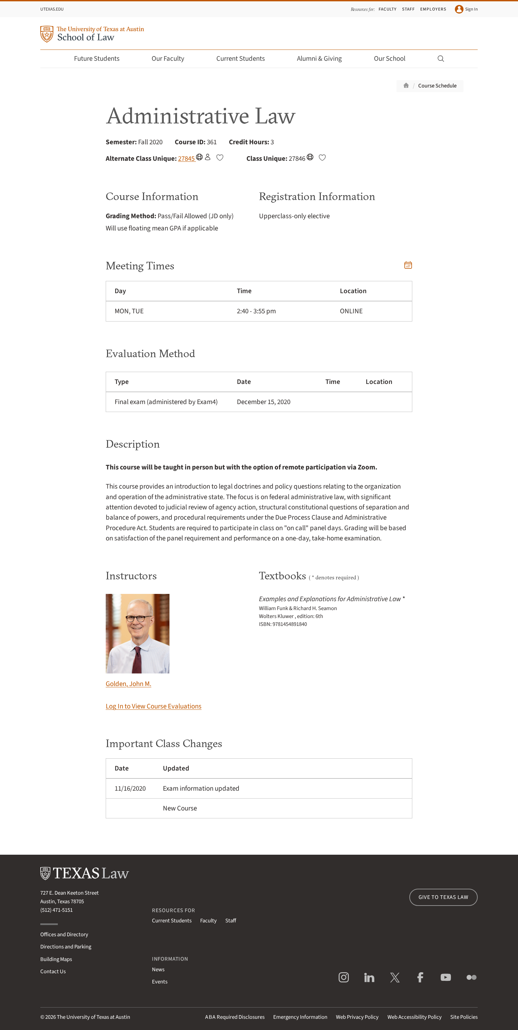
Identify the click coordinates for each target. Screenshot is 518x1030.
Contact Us (53, 972)
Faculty (388, 9)
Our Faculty (172, 58)
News (158, 970)
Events (159, 982)
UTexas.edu (52, 9)
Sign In (466, 9)
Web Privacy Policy (357, 1017)
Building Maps (56, 959)
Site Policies (464, 1017)
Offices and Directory (64, 935)
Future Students (101, 58)
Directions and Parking (65, 947)
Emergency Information (300, 1017)
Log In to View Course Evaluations (154, 706)
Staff (408, 9)
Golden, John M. (137, 641)
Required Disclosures (235, 1017)
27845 (187, 158)
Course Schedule (437, 86)
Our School (394, 58)
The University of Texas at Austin (93, 1017)
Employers (433, 9)
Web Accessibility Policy (415, 1017)
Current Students (245, 58)
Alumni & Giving (324, 58)
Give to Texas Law (443, 897)
